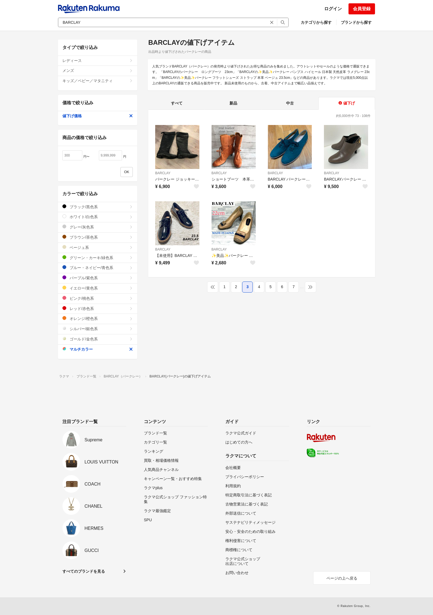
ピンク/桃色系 (97, 298)
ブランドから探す (356, 22)
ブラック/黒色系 (97, 206)
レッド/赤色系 (97, 308)
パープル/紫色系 (97, 277)
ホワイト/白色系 (97, 216)
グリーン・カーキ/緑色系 (97, 257)
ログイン (333, 8)
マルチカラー (97, 349)
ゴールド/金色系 (97, 339)
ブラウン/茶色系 (97, 237)
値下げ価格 (97, 116)
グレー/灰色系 (97, 227)
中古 (290, 103)
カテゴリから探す (316, 22)
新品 (233, 103)
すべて (177, 103)
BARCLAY (162, 173)
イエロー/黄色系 (97, 288)
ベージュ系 (97, 247)
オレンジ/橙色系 (97, 318)
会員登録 (362, 8)
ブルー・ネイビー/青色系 (97, 267)
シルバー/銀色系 (97, 328)
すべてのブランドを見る (83, 571)
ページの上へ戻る (341, 578)
